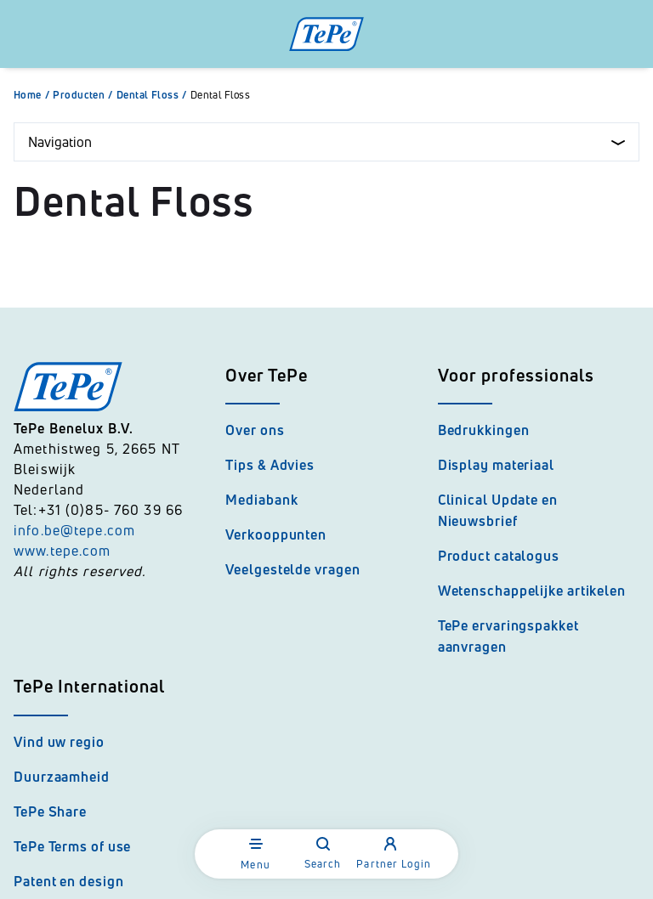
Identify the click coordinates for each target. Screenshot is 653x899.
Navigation (326, 142)
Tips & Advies (270, 464)
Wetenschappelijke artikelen (532, 590)
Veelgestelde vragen (292, 569)
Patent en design (68, 881)
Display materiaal (496, 464)
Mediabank (261, 499)
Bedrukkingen (484, 430)
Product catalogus (498, 555)
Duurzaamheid (62, 776)
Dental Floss (153, 95)
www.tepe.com (62, 550)
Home (33, 95)
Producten (84, 95)
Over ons (254, 430)
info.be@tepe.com (74, 530)
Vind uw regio (59, 741)
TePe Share (50, 811)
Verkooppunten (275, 534)
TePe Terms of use (72, 846)
